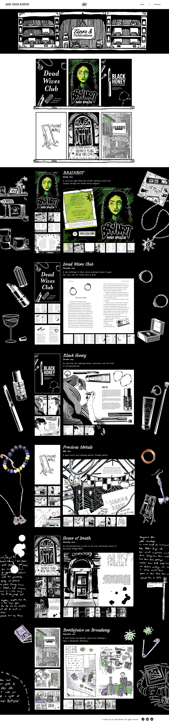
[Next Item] (131, 214)
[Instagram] (143, 719)
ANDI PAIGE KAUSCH (17, 4)
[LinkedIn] (151, 719)
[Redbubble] (147, 719)
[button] (157, 4)
